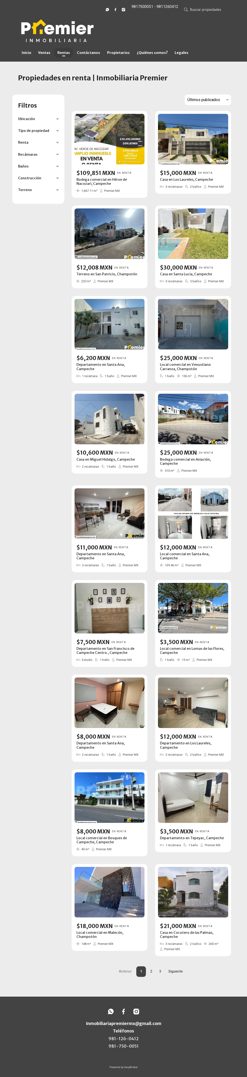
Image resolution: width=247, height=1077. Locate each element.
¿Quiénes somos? (152, 53)
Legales (181, 53)
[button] (38, 119)
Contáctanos (88, 53)
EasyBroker (131, 1067)
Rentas (63, 53)
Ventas (44, 53)
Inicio (26, 53)
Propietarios (118, 53)
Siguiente (175, 971)
